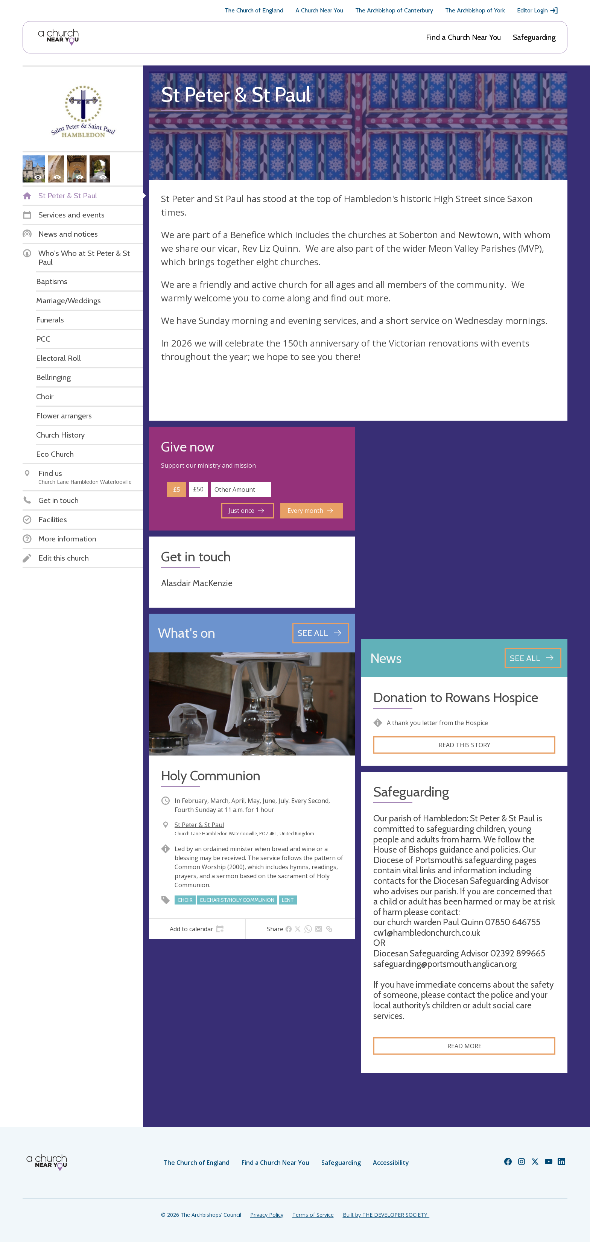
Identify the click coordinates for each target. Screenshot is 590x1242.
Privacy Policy (266, 1214)
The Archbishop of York (475, 10)
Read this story (464, 745)
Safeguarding (534, 37)
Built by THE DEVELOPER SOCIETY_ (386, 1214)
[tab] (197, 929)
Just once (246, 510)
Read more (464, 1046)
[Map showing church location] (464, 530)
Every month (310, 510)
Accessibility (391, 1162)
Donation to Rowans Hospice (455, 697)
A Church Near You (319, 10)
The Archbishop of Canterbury (394, 10)
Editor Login (537, 10)
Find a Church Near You (463, 37)
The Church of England (254, 10)
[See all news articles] (533, 658)
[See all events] (320, 633)
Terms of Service (313, 1214)
